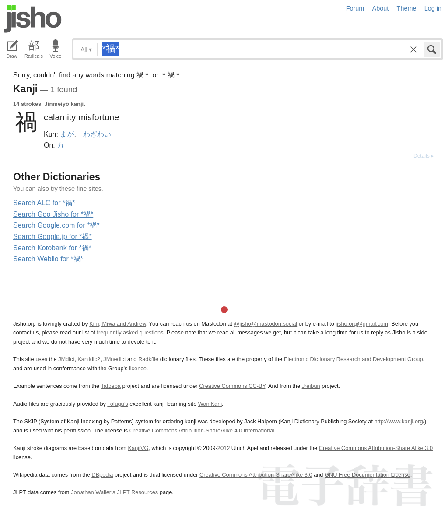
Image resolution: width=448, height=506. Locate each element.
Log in (432, 8)
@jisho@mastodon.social (265, 323)
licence (138, 368)
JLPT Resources (137, 492)
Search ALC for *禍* (44, 203)
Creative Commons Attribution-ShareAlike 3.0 (256, 474)
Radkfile (148, 359)
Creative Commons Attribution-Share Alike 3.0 (376, 448)
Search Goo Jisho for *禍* (53, 214)
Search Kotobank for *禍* (52, 248)
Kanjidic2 (88, 359)
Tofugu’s (117, 404)
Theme (406, 8)
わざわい (97, 134)
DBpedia (102, 474)
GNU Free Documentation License (367, 474)
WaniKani (210, 404)
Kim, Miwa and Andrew (117, 323)
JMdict (66, 359)
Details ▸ (423, 156)
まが (67, 134)
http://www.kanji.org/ (399, 421)
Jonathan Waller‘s (93, 492)
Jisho (33, 19)
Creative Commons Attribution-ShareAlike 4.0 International (202, 430)
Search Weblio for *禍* (48, 259)
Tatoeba (111, 386)
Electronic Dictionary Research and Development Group (353, 359)
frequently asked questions (130, 332)
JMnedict (114, 359)
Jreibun (311, 386)
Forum (355, 8)
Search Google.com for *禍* (56, 225)
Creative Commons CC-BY (232, 386)
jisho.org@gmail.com (362, 323)
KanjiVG (138, 448)
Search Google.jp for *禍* (52, 236)
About (380, 8)
